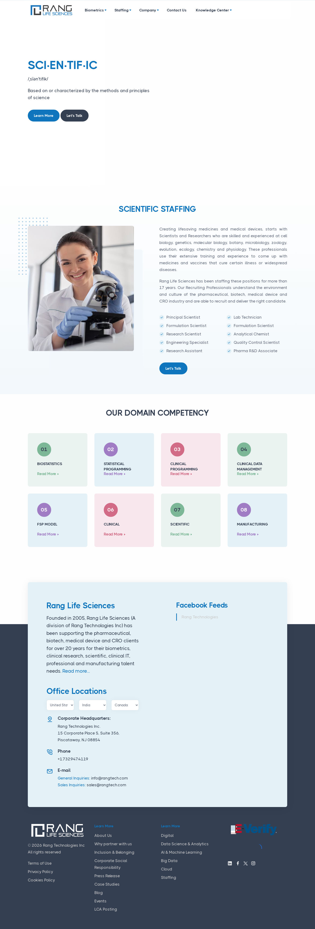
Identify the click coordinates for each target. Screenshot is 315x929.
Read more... (76, 671)
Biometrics (94, 10)
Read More (46, 473)
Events (100, 901)
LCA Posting (105, 909)
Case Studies (107, 884)
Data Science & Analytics (185, 844)
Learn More (44, 115)
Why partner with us (113, 844)
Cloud (166, 869)
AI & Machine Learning (181, 852)
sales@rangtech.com (106, 785)
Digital (167, 835)
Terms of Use (40, 863)
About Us (103, 835)
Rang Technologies (200, 617)
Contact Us (176, 10)
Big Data (169, 860)
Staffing (122, 10)
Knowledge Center (212, 10)
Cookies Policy (41, 880)
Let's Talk (74, 115)
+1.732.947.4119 (73, 759)
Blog (98, 892)
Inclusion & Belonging (114, 852)
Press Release (107, 875)
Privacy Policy (40, 871)
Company (147, 10)
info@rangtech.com (109, 778)
